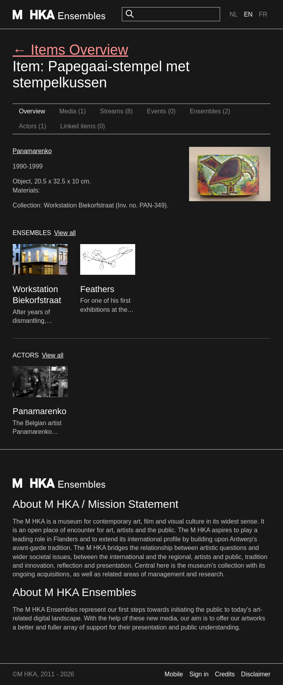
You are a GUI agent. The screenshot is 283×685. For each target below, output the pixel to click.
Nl (233, 14)
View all (65, 233)
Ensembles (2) (210, 111)
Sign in (199, 674)
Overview (32, 111)
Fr (263, 14)
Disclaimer (255, 674)
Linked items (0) (82, 126)
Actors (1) (32, 126)
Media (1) (72, 111)
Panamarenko (32, 151)
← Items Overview (70, 50)
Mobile (174, 674)
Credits (225, 674)
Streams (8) (116, 111)
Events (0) (161, 111)
